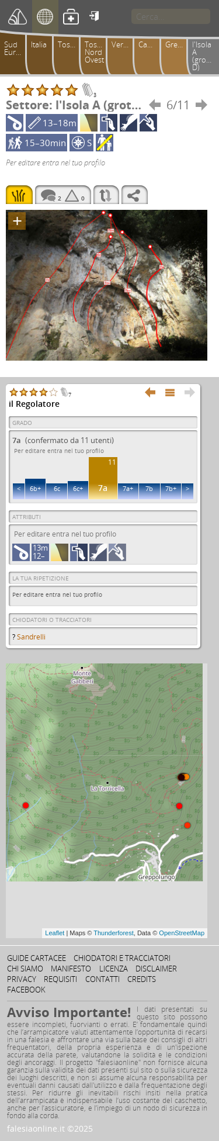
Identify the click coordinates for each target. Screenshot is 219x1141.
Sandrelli (31, 637)
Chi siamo (25, 968)
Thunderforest (113, 932)
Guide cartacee (36, 958)
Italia (39, 44)
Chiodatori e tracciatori (122, 958)
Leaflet (54, 932)
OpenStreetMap (181, 932)
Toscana (71, 44)
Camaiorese (151, 44)
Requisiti (60, 979)
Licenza (113, 968)
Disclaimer (156, 968)
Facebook (26, 989)
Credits (141, 979)
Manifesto (71, 968)
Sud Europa (16, 48)
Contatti (102, 979)
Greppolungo (178, 44)
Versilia (124, 44)
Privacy (21, 979)
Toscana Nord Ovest (97, 52)
